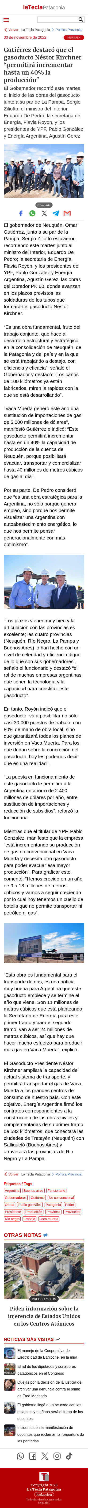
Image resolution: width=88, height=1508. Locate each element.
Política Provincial (69, 30)
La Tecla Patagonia (35, 30)
